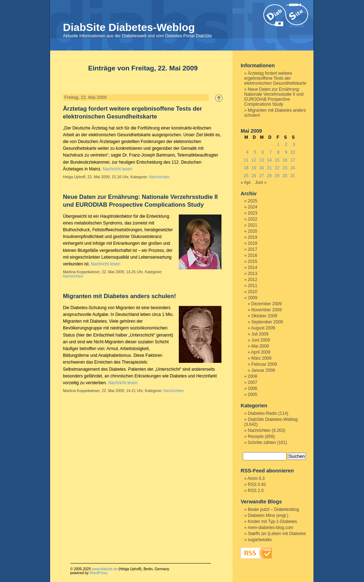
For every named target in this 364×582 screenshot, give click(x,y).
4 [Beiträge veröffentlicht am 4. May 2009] (247, 152)
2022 (252, 219)
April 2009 (260, 352)
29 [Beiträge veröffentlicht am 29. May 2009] (277, 175)
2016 (252, 255)
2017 (252, 249)
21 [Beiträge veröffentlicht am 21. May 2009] (269, 167)
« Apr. (246, 182)
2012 (252, 279)
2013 (252, 273)
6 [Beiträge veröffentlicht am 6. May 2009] (263, 152)
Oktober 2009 (264, 315)
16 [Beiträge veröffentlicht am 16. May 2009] (285, 160)
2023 (252, 213)
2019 (252, 237)
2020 (252, 231)
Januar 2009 (263, 370)
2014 (252, 267)
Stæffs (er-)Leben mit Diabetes (277, 533)
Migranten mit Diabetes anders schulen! (119, 296)
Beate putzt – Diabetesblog (273, 509)
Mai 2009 (260, 346)
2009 (252, 297)
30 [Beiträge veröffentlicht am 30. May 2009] (285, 175)
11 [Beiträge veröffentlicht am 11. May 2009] (245, 160)
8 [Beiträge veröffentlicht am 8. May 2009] (278, 152)
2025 (252, 201)
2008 (252, 376)
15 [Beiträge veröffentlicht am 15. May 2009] (277, 160)
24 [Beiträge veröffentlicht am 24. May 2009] (292, 167)
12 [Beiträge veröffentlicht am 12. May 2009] (253, 160)
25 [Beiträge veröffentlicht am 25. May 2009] (245, 175)
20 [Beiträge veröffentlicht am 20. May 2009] (261, 167)
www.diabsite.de (104, 569)
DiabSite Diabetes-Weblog (129, 27)
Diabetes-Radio (262, 413)
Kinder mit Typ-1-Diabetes (272, 521)
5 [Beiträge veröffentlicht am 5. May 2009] (255, 152)
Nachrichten (159, 177)
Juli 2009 (259, 334)
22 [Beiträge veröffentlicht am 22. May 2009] (277, 167)
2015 (252, 261)
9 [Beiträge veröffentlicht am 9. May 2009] (286, 152)
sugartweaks (260, 539)
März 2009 (261, 358)
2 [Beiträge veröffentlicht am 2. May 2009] (286, 144)
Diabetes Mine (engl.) (268, 515)
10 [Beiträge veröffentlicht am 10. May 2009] (292, 152)
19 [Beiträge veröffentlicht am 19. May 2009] (253, 167)
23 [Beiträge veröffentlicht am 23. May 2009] (285, 167)
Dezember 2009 (266, 303)
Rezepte (256, 436)
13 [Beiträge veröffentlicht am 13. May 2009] (261, 160)
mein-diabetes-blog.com (270, 527)
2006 (252, 388)
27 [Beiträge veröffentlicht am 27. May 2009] (261, 175)
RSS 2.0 (256, 490)
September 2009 (267, 321)
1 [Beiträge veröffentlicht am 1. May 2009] (278, 144)
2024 (252, 207)
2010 (252, 291)
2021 (252, 225)
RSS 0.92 (257, 484)
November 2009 (266, 309)
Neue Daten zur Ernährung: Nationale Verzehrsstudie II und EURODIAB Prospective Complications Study (274, 97)
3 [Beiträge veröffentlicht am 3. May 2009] (294, 144)
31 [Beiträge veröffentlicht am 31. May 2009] (292, 175)
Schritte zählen (262, 442)
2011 (252, 285)
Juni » (261, 182)
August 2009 (263, 328)
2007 (252, 382)
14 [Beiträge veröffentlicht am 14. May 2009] (269, 160)
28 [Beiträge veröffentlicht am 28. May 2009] (269, 175)
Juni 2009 (260, 340)
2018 (252, 243)
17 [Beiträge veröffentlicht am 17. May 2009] (292, 160)
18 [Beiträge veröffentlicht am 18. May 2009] (245, 167)
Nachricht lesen (117, 168)
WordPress (98, 573)
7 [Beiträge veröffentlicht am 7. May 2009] (270, 152)
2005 (252, 394)
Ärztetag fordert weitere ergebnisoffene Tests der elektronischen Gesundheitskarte (275, 78)
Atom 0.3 (255, 478)
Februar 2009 (264, 364)
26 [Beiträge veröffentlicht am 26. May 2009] (253, 175)
